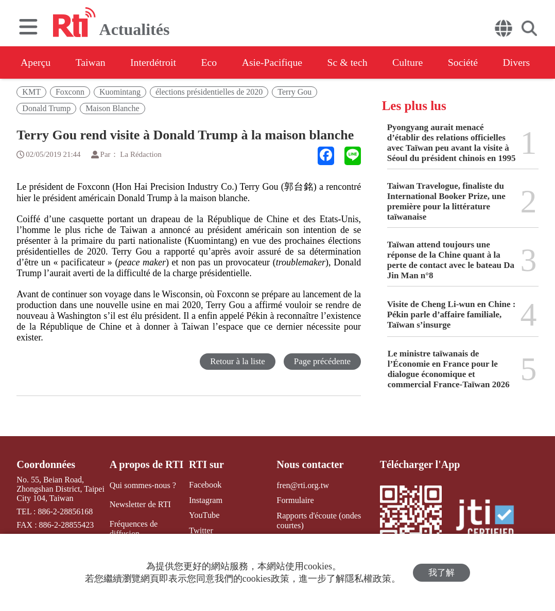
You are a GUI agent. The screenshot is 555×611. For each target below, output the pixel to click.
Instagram (204, 500)
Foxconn (70, 91)
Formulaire (294, 500)
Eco (212, 62)
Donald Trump (46, 108)
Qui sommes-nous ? (142, 484)
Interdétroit (155, 62)
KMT (31, 91)
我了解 (441, 573)
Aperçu (36, 62)
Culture (415, 62)
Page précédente (322, 361)
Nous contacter (309, 464)
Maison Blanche (112, 108)
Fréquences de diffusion (133, 528)
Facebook (204, 484)
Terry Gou (294, 91)
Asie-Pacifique (277, 62)
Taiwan (92, 62)
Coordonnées (45, 464)
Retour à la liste (237, 361)
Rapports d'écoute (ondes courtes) (317, 520)
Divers (526, 62)
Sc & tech (353, 62)
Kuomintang (120, 91)
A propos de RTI (146, 464)
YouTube (203, 515)
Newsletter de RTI (140, 504)
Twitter (200, 530)
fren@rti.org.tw (302, 484)
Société (471, 62)
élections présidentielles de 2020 (209, 91)
